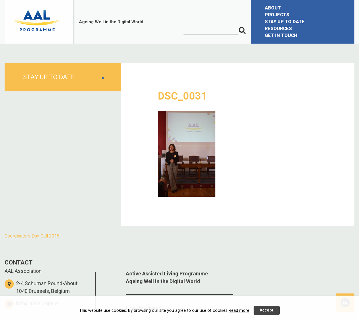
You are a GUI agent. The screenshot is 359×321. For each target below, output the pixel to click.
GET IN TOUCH (281, 35)
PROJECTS (277, 14)
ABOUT (273, 8)
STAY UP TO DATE (285, 21)
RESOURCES (278, 28)
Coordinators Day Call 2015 (32, 236)
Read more (239, 310)
